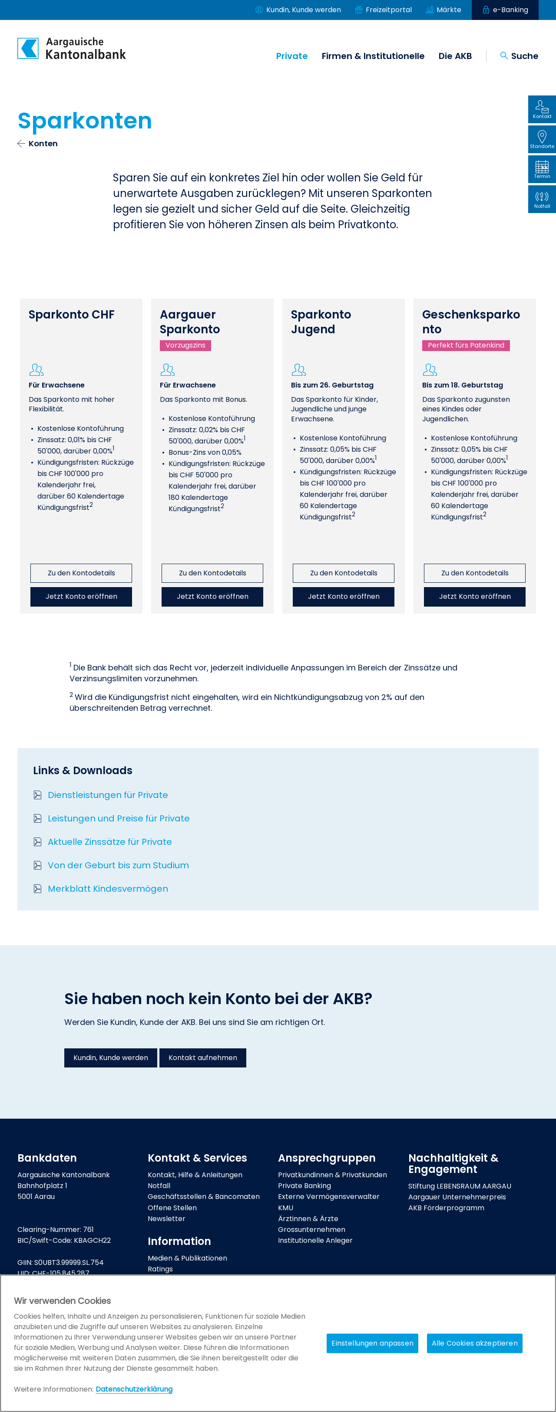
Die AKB (455, 56)
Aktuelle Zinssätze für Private (110, 842)
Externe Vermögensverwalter (329, 1197)
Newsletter (166, 1219)
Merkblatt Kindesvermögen (108, 889)
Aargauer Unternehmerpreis (457, 1197)
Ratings (160, 1269)
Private (292, 56)
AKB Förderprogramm (446, 1208)
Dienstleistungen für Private (108, 795)
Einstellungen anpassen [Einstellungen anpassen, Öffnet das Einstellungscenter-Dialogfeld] (372, 1343)
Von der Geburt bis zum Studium (118, 865)
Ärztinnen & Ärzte (308, 1219)
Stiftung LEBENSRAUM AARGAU (459, 1186)
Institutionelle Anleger (315, 1240)
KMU (285, 1208)
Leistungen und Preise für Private (119, 818)
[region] (278, 1343)
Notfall (159, 1186)
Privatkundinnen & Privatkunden (332, 1175)
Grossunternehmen (311, 1230)
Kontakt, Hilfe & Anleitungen (195, 1175)
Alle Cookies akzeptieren (475, 1343)
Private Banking (304, 1186)
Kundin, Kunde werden (110, 1058)
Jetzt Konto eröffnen (81, 596)
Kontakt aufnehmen (203, 1058)
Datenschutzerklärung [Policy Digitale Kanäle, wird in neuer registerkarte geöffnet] (134, 1389)
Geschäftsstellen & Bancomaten (204, 1197)
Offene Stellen (172, 1208)
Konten (43, 143)
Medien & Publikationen (187, 1258)
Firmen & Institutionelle (373, 56)
